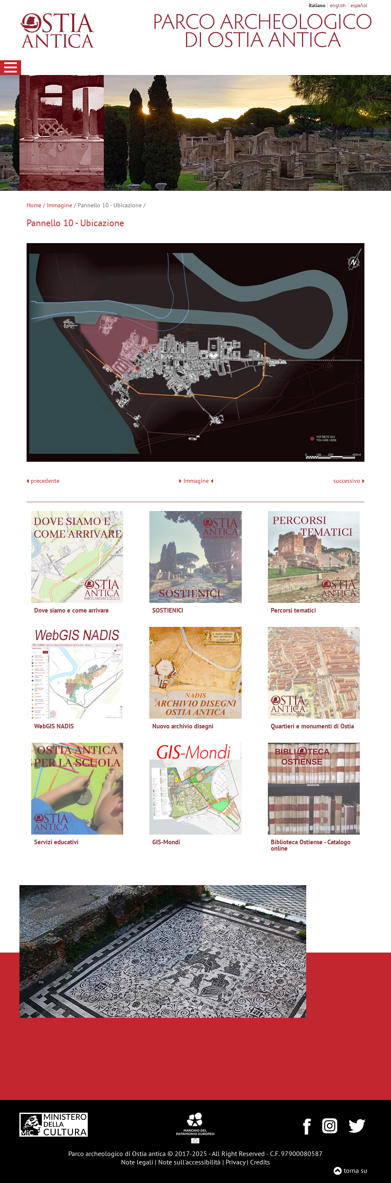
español (359, 5)
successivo (348, 481)
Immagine (59, 205)
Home (34, 205)
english (338, 5)
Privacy (235, 1162)
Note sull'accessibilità (189, 1162)
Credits (260, 1162)
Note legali (137, 1162)
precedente (45, 481)
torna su (355, 1170)
